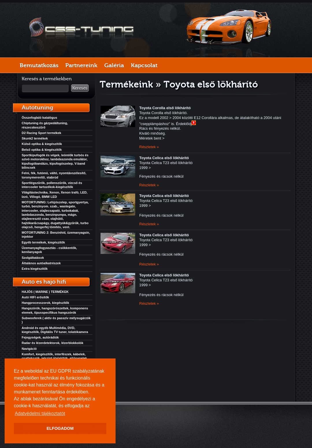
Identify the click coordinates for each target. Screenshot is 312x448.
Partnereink (81, 65)
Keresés (80, 88)
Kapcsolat (144, 65)
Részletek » (149, 147)
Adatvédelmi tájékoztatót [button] (40, 413)
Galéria (114, 65)
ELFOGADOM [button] (60, 428)
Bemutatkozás (39, 65)
